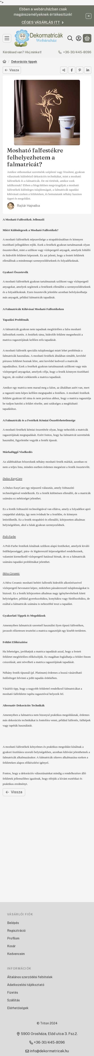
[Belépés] (78, 38)
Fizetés (12, 992)
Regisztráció (16, 930)
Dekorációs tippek (24, 61)
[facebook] (71, 70)
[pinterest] (79, 70)
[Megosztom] (63, 70)
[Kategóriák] (7, 38)
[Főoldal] (4, 62)
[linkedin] (87, 70)
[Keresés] (70, 38)
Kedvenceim (16, 954)
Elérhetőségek (18, 1008)
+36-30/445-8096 (77, 52)
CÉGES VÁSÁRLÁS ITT (43, 22)
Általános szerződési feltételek (30, 977)
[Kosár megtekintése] (87, 38)
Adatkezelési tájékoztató (25, 985)
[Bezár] (88, 16)
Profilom (13, 938)
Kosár (11, 946)
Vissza (12, 70)
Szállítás (13, 1000)
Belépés (13, 923)
